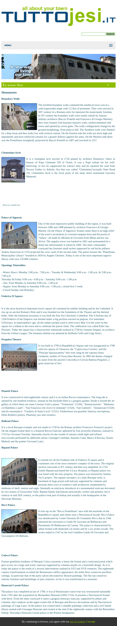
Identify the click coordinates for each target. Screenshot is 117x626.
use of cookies (77, 621)
